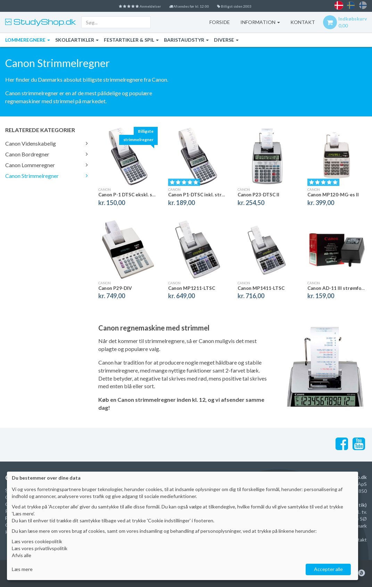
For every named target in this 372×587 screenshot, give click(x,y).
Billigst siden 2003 (247, 6)
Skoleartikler (77, 40)
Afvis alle (21, 555)
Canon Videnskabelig (46, 143)
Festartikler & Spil (131, 40)
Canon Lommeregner (46, 165)
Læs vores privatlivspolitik (39, 548)
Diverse (226, 40)
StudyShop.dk (43, 21)
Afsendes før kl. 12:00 (190, 6)
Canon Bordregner (46, 154)
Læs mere (22, 569)
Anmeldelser (128, 6)
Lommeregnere (27, 40)
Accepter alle (328, 569)
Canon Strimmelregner (46, 175)
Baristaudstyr (186, 40)
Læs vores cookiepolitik (37, 541)
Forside (213, 22)
